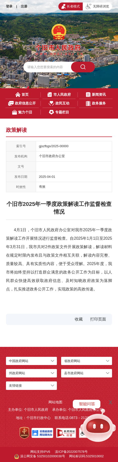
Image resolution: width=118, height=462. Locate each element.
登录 (9, 6)
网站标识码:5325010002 (86, 456)
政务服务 (96, 103)
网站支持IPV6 (40, 452)
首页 (22, 94)
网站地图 (55, 402)
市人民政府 (59, 94)
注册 (24, 6)
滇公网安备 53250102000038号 (39, 456)
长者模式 (70, 6)
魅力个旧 (22, 112)
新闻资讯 (96, 94)
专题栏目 (59, 112)
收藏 (79, 319)
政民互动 (59, 103)
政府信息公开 (22, 103)
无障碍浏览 (97, 6)
